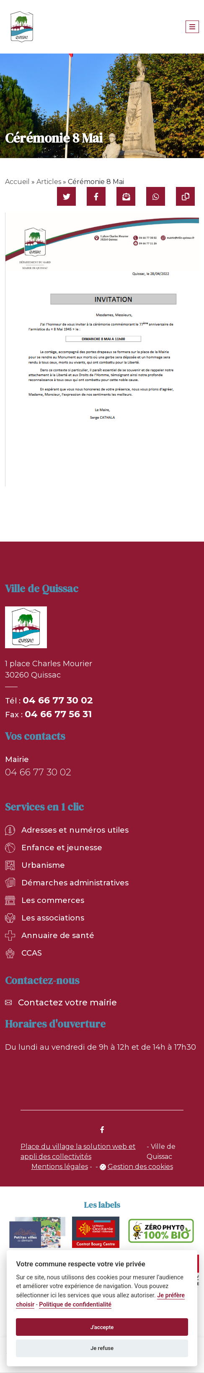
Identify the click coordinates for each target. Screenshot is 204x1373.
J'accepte (102, 1327)
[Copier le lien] (185, 196)
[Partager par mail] (125, 196)
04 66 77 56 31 (58, 714)
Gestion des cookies (140, 1167)
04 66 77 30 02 (58, 700)
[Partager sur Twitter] (66, 196)
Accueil (17, 182)
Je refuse (102, 1348)
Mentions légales (59, 1167)
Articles (48, 182)
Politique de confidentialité (75, 1304)
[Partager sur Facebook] (96, 196)
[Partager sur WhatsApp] (155, 196)
